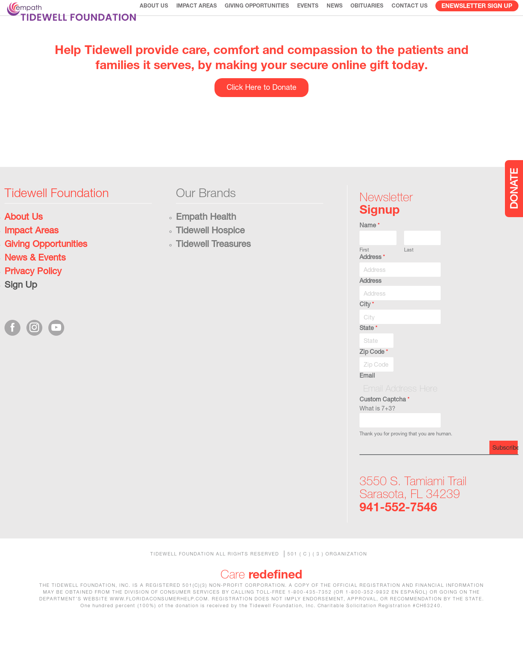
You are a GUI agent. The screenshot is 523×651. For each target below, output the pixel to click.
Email (367, 399)
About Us (157, 22)
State (368, 351)
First (364, 273)
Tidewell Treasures (213, 267)
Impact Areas (199, 22)
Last (408, 273)
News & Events (35, 281)
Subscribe (505, 471)
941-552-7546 (398, 530)
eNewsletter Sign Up (476, 22)
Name (369, 248)
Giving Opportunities (259, 22)
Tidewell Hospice (210, 253)
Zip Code (373, 375)
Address (372, 280)
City (366, 327)
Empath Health (206, 240)
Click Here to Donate (261, 110)
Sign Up (21, 308)
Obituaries (368, 22)
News (336, 22)
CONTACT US (410, 22)
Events (309, 22)
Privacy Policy (33, 294)
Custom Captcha (384, 422)
